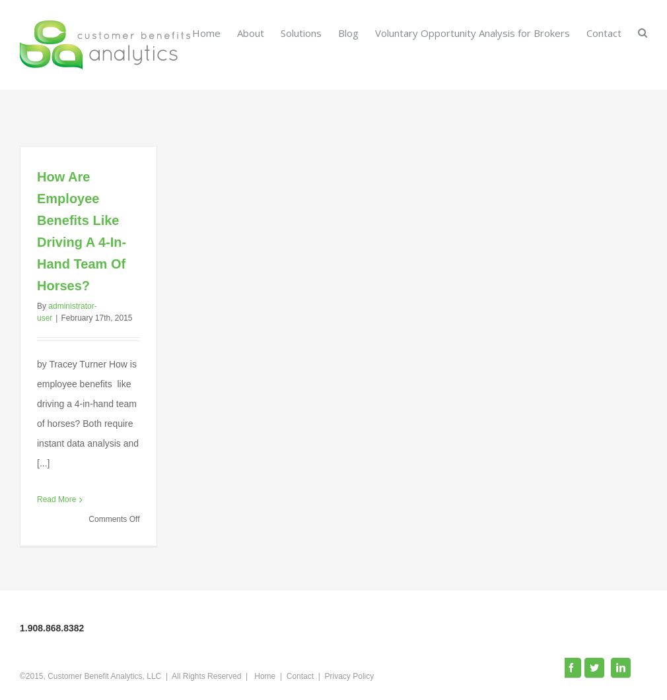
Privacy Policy (349, 676)
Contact (300, 676)
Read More (56, 499)
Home (264, 676)
